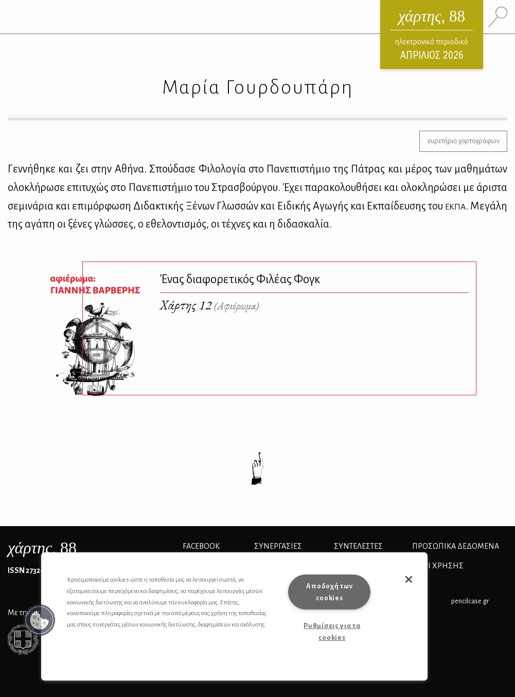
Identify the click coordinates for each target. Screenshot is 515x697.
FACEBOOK (201, 546)
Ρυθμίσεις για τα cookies (332, 631)
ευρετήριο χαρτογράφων (464, 141)
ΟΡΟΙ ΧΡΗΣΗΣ (438, 566)
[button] (39, 620)
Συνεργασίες (278, 546)
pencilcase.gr (470, 601)
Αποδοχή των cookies (329, 592)
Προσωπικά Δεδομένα (455, 546)
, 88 (42, 547)
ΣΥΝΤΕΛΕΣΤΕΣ (358, 546)
